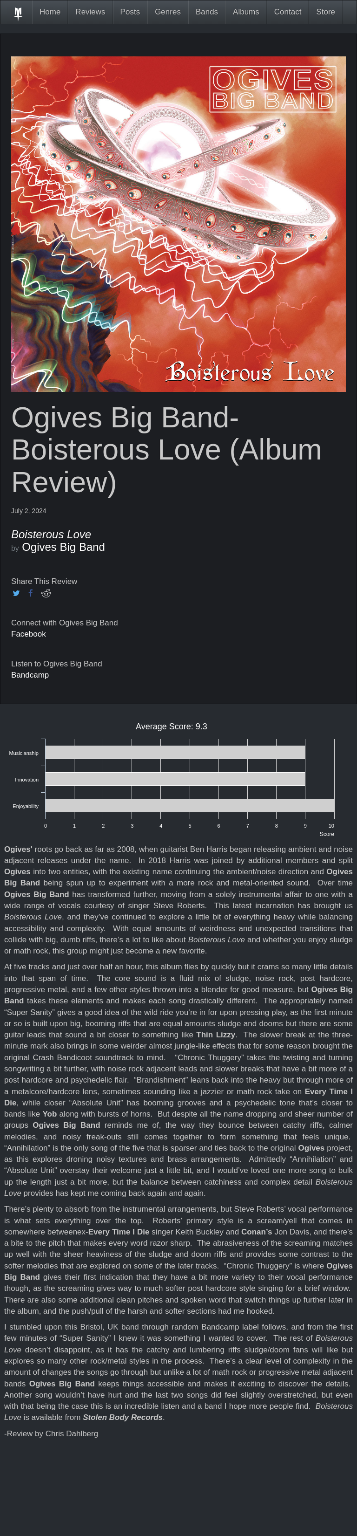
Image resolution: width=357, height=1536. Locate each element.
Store (325, 11)
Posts (130, 11)
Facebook (28, 634)
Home (50, 11)
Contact (288, 11)
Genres (168, 11)
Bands (207, 11)
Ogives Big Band (63, 547)
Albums (246, 11)
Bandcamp (30, 675)
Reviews (90, 11)
